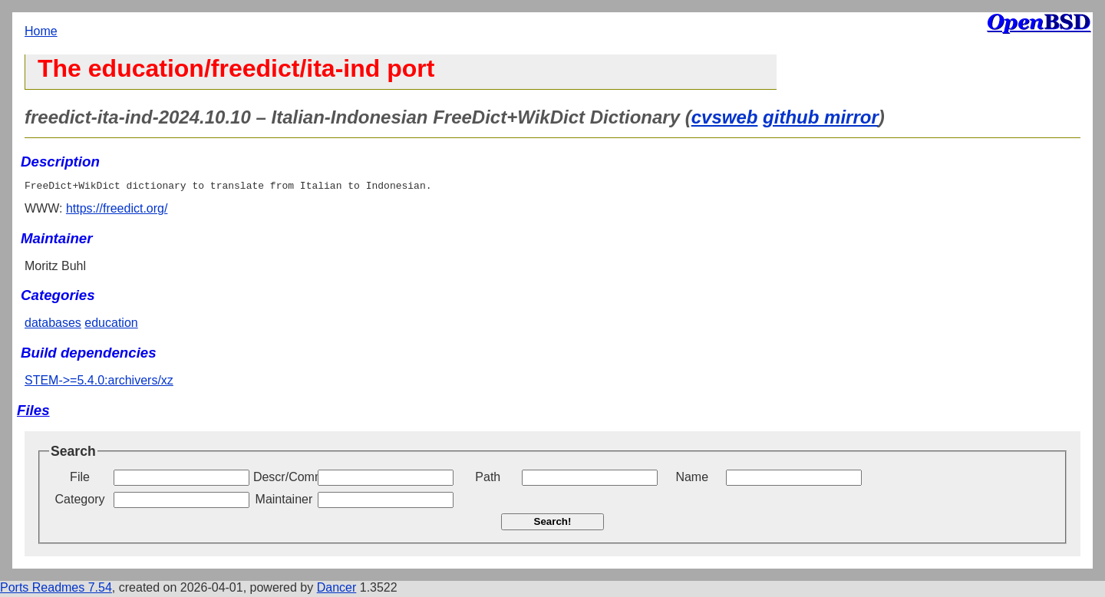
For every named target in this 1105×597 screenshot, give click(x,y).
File (80, 479)
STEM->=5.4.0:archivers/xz (99, 382)
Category (80, 501)
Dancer (337, 589)
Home (41, 31)
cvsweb (724, 117)
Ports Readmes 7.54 (56, 589)
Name (691, 479)
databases (53, 324)
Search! (553, 523)
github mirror (821, 117)
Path (487, 479)
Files (33, 412)
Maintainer (284, 501)
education (110, 324)
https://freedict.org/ (117, 210)
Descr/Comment (284, 479)
